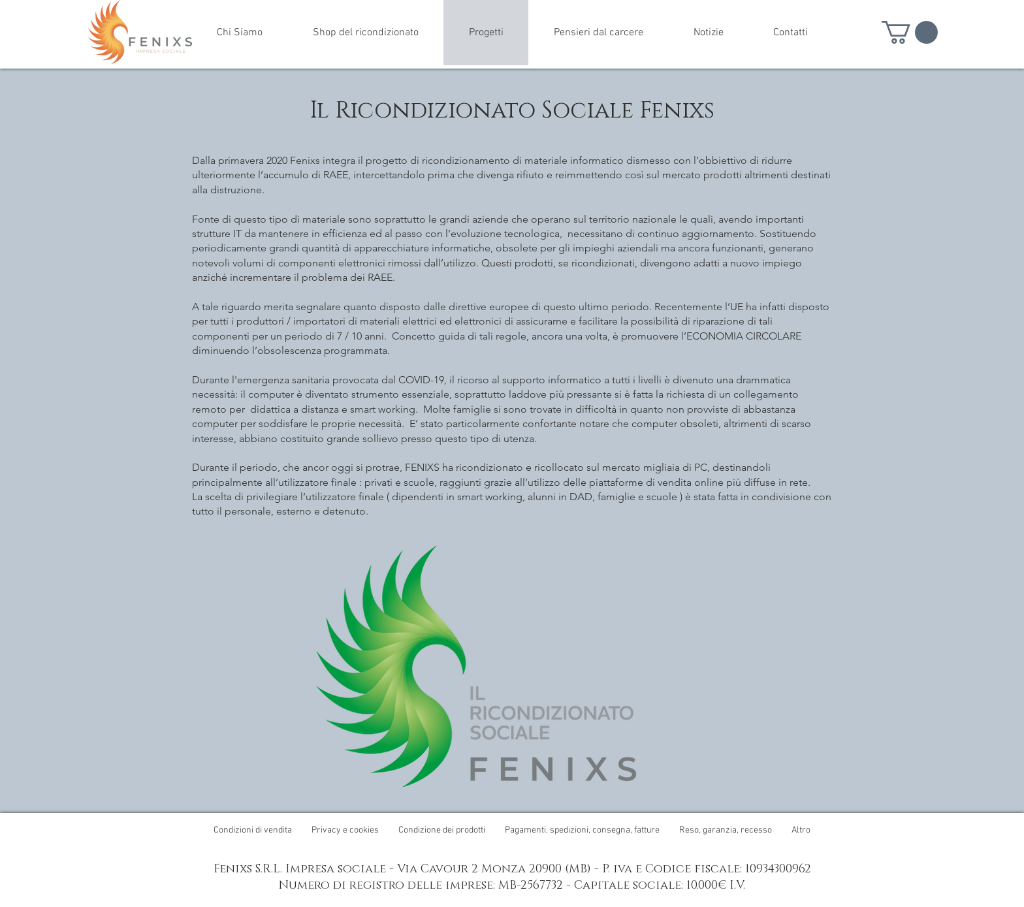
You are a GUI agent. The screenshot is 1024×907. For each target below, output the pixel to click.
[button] (910, 32)
